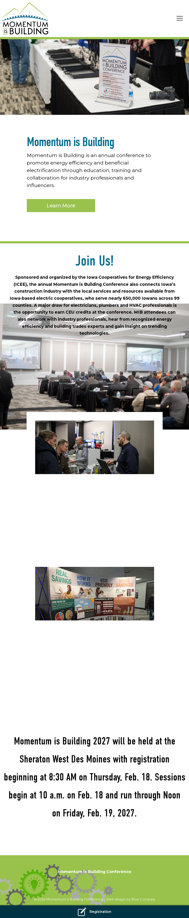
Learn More (61, 205)
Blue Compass (143, 899)
